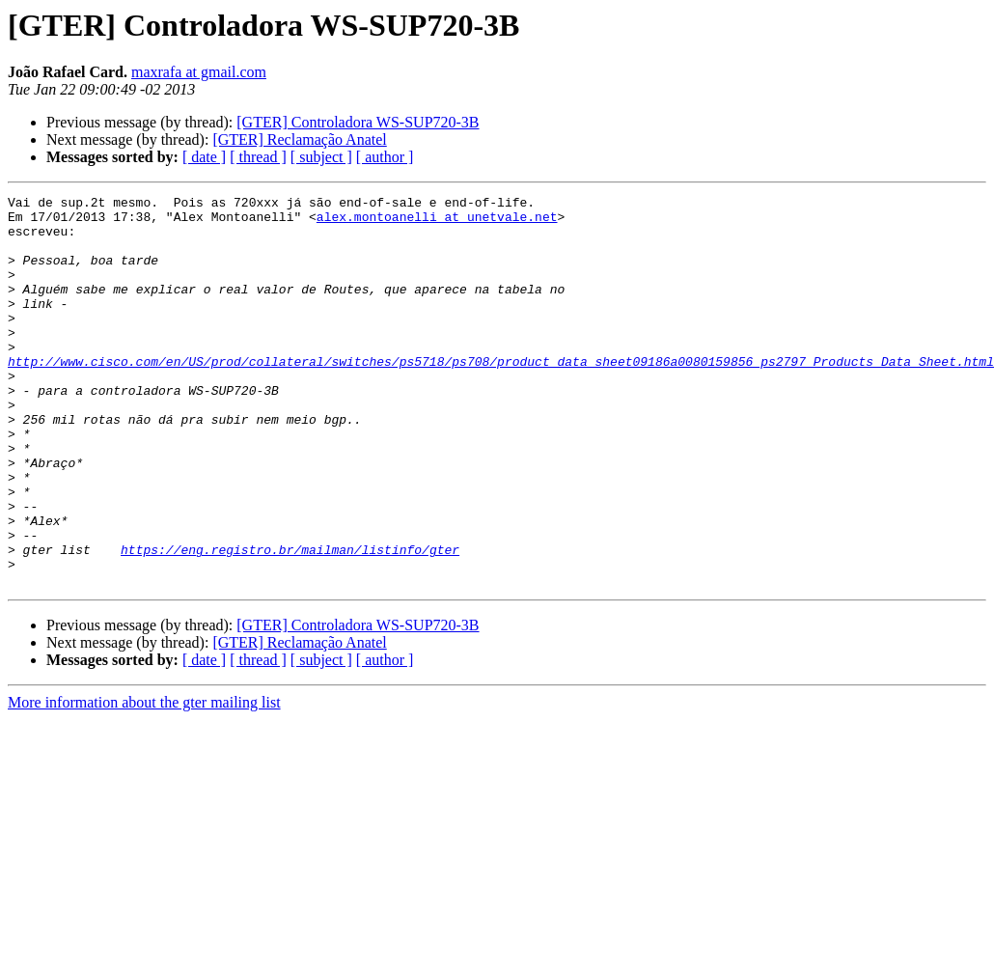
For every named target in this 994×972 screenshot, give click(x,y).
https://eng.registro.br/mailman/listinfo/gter (290, 621)
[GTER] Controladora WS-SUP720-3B (357, 122)
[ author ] (385, 157)
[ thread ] (258, 157)
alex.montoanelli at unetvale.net (437, 222)
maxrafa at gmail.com (198, 72)
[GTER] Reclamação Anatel (299, 139)
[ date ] (204, 157)
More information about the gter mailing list (144, 780)
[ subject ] (321, 157)
